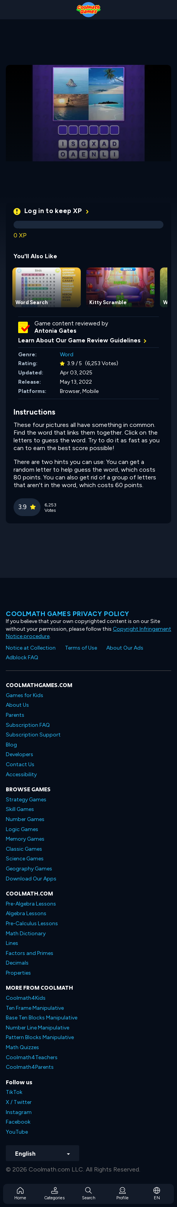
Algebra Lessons (26, 913)
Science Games (25, 858)
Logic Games (22, 829)
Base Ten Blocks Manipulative (41, 1017)
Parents (15, 715)
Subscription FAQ (28, 725)
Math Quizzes (22, 1047)
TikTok (14, 1092)
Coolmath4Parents (30, 1067)
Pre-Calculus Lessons (32, 923)
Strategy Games (26, 799)
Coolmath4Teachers (32, 1057)
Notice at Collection (31, 648)
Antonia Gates (55, 330)
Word (66, 354)
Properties (18, 973)
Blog (11, 744)
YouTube (17, 1132)
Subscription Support (33, 734)
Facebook (18, 1122)
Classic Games (24, 849)
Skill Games (20, 809)
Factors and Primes (29, 953)
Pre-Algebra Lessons (31, 904)
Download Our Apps (31, 878)
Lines (12, 943)
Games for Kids (24, 695)
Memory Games (25, 839)
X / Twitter (19, 1102)
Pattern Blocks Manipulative (40, 1037)
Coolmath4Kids (26, 998)
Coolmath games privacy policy (67, 614)
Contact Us (20, 764)
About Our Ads (124, 648)
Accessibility (21, 774)
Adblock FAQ (22, 657)
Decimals (17, 963)
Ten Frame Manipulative (35, 1008)
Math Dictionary (26, 933)
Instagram (19, 1112)
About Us (17, 705)
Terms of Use (81, 648)
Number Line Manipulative (37, 1027)
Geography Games (29, 868)
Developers (19, 754)
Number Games (25, 819)
